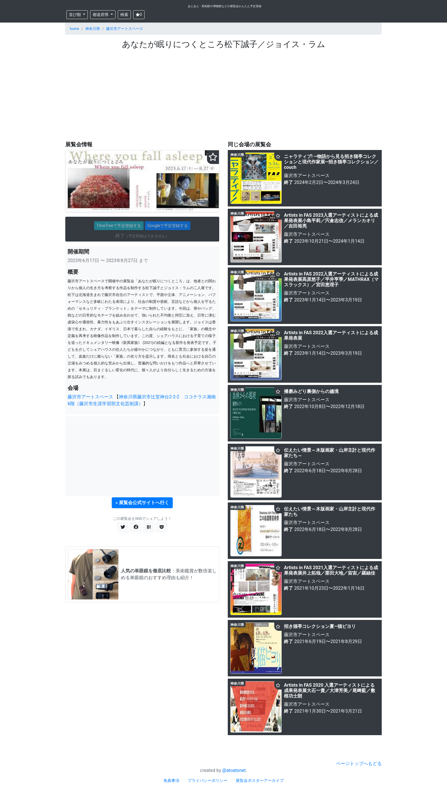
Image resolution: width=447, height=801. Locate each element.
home (74, 29)
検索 (124, 14)
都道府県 (101, 14)
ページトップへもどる (359, 763)
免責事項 (171, 780)
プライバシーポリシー (207, 780)
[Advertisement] (223, 92)
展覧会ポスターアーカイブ (260, 780)
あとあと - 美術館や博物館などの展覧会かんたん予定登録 (224, 6)
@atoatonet (234, 770)
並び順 (75, 14)
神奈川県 (92, 29)
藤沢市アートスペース (124, 29)
